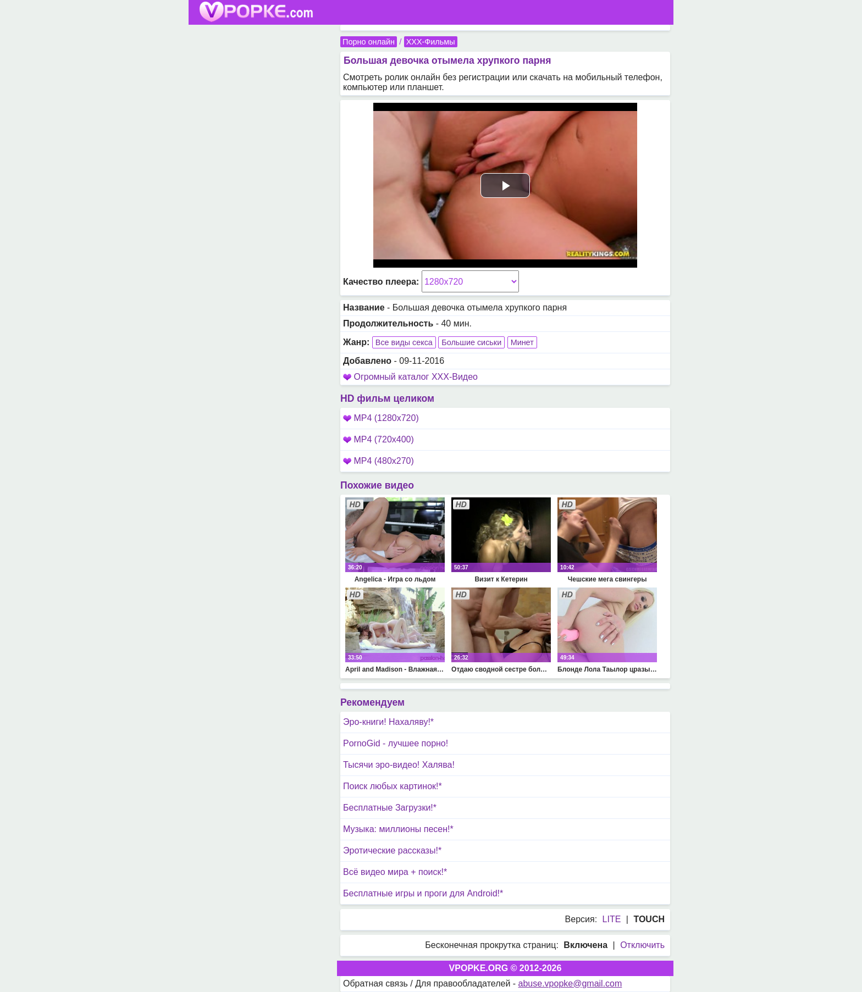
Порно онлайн (368, 41)
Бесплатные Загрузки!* (389, 807)
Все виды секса (404, 342)
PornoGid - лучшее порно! (395, 743)
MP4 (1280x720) (381, 418)
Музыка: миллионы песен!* (398, 829)
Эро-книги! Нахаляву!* (388, 722)
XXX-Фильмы (430, 41)
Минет (522, 342)
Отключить (642, 945)
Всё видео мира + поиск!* (395, 872)
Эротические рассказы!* (392, 850)
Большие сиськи (471, 342)
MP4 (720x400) (378, 439)
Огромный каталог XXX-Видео (415, 376)
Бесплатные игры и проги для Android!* (423, 893)
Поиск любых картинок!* (392, 786)
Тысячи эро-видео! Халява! (399, 764)
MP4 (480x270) (378, 460)
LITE (612, 919)
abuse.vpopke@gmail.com (570, 983)
